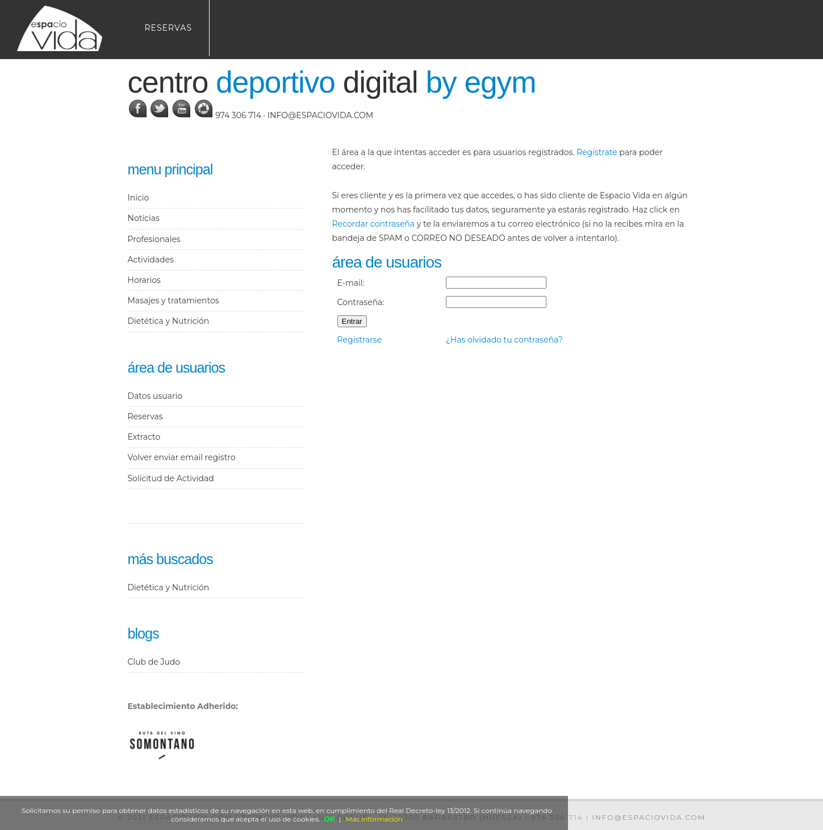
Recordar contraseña (373, 224)
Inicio (138, 198)
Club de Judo (154, 662)
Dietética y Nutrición (169, 321)
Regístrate (596, 152)
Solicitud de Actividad (171, 478)
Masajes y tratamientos (173, 300)
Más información (374, 819)
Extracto (144, 437)
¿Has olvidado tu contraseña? (504, 340)
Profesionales (154, 239)
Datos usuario (155, 396)
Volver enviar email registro (182, 457)
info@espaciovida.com (320, 115)
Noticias (144, 218)
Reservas (169, 28)
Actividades (151, 260)
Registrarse (359, 340)
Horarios (144, 280)
